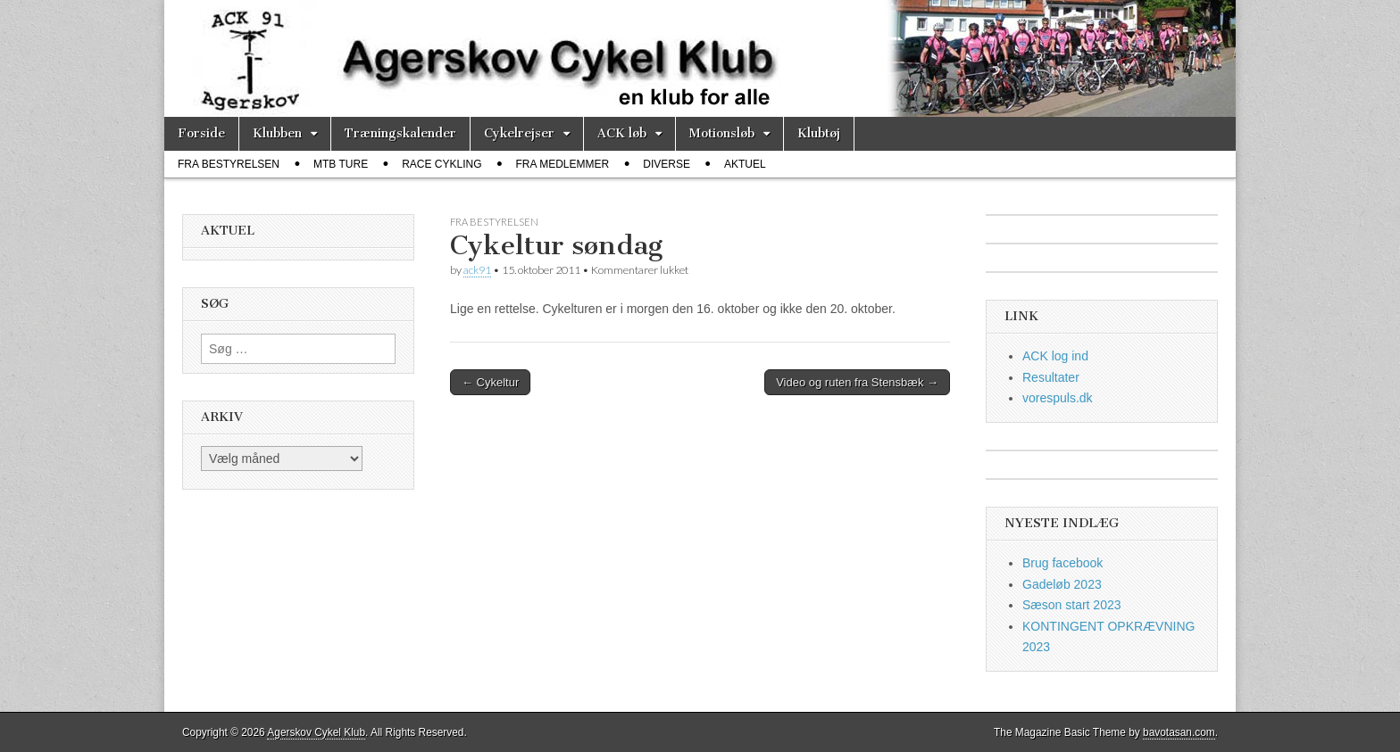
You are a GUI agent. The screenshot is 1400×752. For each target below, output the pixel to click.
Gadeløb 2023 (1062, 584)
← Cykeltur (490, 382)
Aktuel (745, 164)
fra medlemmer (563, 164)
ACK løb (621, 133)
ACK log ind (1055, 356)
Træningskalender (400, 133)
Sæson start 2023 (1071, 605)
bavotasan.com (1179, 732)
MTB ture (340, 164)
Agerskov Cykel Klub (316, 732)
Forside (201, 133)
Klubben (277, 133)
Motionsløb (721, 133)
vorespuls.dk (1057, 398)
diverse (666, 164)
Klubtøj (818, 133)
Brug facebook (1062, 563)
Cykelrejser (519, 133)
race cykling (441, 164)
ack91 (477, 270)
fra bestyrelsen (228, 164)
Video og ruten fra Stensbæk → (857, 382)
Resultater (1050, 377)
